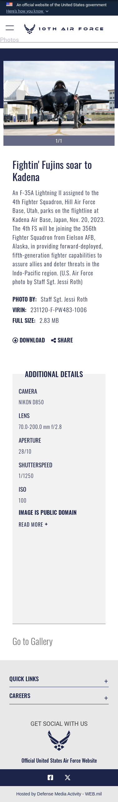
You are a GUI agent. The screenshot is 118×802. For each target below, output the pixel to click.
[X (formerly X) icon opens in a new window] (67, 777)
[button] (28, 11)
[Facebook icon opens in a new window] (50, 777)
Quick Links (24, 678)
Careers (19, 695)
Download (28, 340)
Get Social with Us (59, 723)
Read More (32, 524)
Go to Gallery (32, 640)
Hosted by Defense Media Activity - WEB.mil (59, 793)
